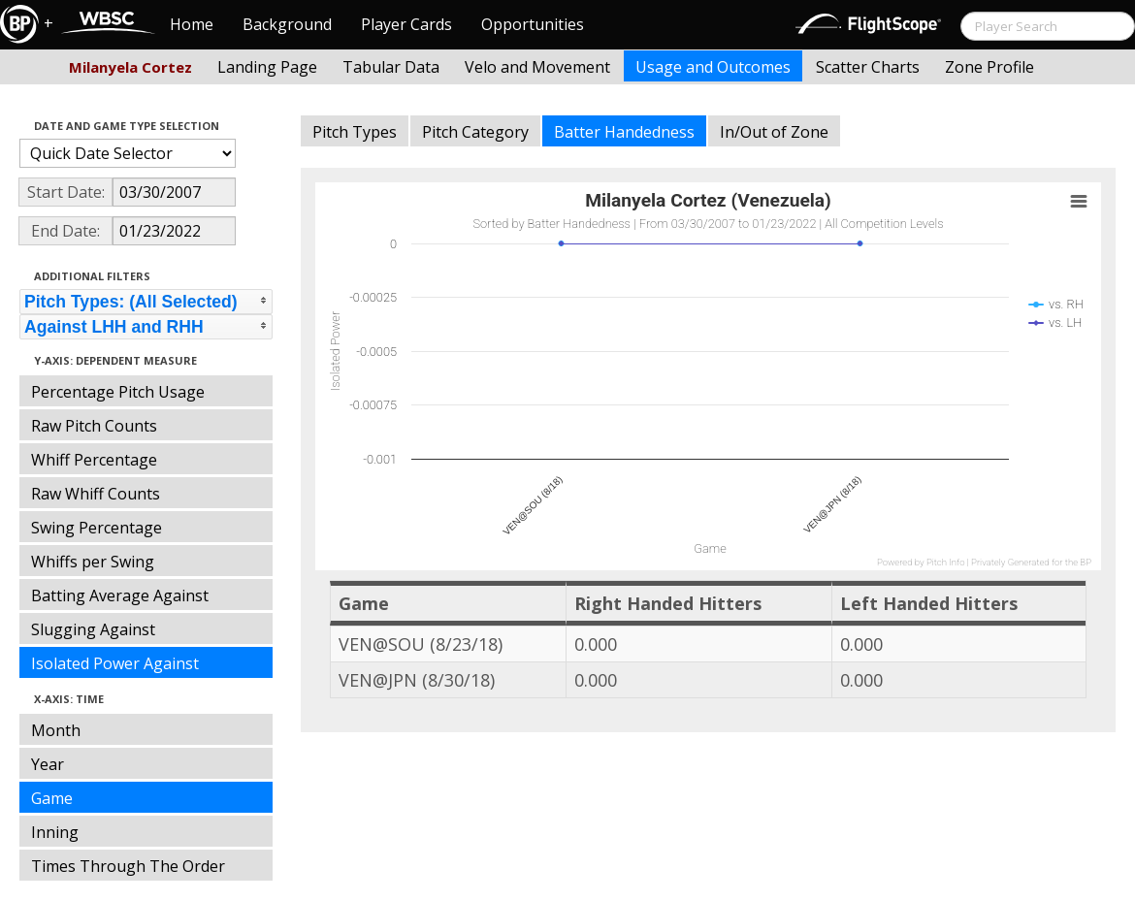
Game (52, 798)
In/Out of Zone (774, 132)
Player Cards (406, 24)
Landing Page (267, 67)
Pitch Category (475, 132)
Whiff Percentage (94, 459)
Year (47, 764)
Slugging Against (93, 629)
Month (56, 730)
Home (191, 24)
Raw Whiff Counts (95, 493)
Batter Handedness (624, 132)
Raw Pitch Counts (94, 425)
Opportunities (532, 24)
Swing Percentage (96, 527)
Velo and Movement (537, 67)
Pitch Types (354, 132)
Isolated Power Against (115, 663)
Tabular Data (390, 67)
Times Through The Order (128, 866)
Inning (55, 832)
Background (287, 24)
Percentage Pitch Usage (118, 391)
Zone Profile (989, 67)
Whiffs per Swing (92, 561)
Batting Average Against (120, 595)
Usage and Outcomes (713, 67)
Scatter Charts (868, 67)
